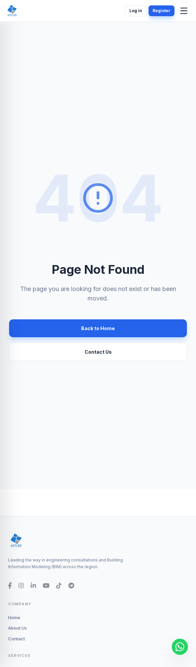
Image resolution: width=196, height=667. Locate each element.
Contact (16, 638)
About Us (17, 628)
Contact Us (98, 352)
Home (14, 617)
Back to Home (98, 328)
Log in (135, 10)
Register (161, 10)
